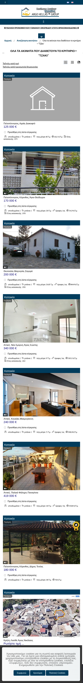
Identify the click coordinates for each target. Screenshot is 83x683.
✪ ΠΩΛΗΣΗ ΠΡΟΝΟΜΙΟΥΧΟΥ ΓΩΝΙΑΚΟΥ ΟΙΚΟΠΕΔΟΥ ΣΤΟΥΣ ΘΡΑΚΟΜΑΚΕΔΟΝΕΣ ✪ (41, 28)
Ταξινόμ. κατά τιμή (11, 63)
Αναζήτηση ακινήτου (27, 40)
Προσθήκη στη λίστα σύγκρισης (22, 132)
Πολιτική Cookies (57, 673)
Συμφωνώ (21, 673)
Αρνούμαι (37, 673)
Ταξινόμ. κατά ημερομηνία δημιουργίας (20, 67)
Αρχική (7, 40)
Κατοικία (9, 75)
